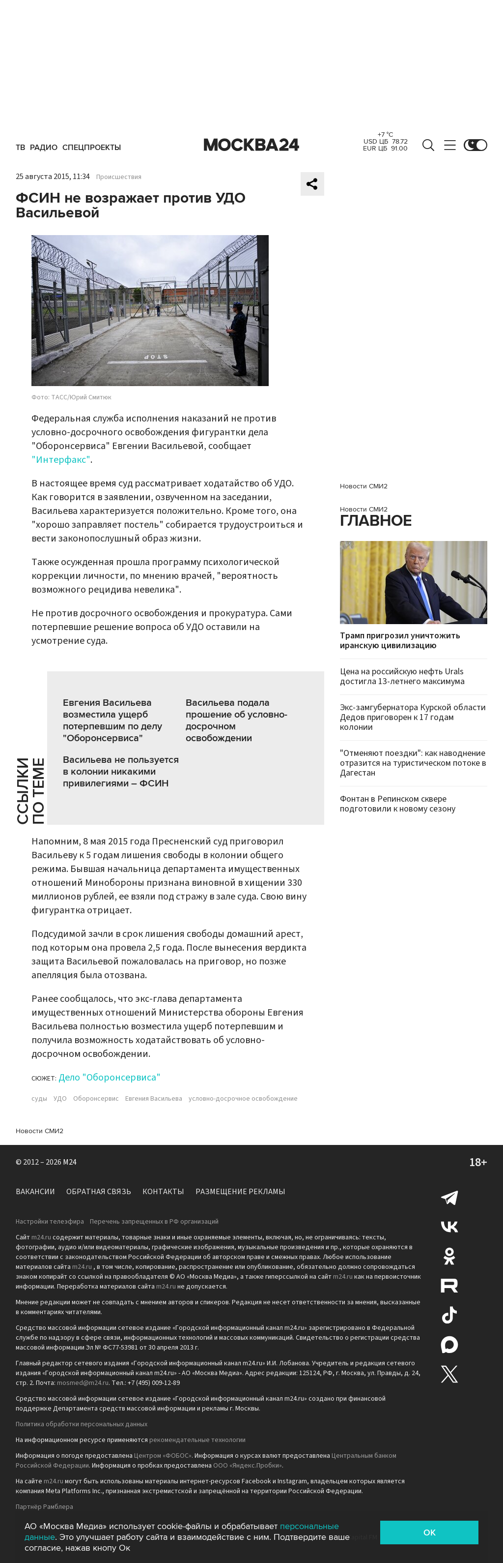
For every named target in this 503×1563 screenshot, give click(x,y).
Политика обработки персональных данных (81, 1424)
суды (39, 1098)
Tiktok (449, 1315)
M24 (70, 1162)
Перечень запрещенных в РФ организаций (154, 1222)
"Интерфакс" (60, 460)
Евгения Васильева (153, 1098)
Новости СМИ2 (39, 1131)
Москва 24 (251, 145)
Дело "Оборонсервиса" (109, 1077)
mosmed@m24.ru (83, 1383)
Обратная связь (98, 1191)
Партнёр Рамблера (44, 1507)
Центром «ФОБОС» (163, 1456)
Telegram (449, 1197)
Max (449, 1344)
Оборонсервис (96, 1098)
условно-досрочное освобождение (243, 1098)
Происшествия (118, 177)
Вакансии (35, 1191)
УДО (60, 1098)
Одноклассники (449, 1256)
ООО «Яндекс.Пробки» (247, 1466)
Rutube (449, 1285)
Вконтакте (449, 1226)
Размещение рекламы (240, 1191)
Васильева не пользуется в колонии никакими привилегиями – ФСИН (121, 771)
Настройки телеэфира (50, 1222)
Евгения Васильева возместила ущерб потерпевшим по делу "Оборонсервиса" (112, 720)
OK (429, 1532)
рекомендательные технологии (197, 1440)
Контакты (163, 1191)
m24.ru (41, 1237)
